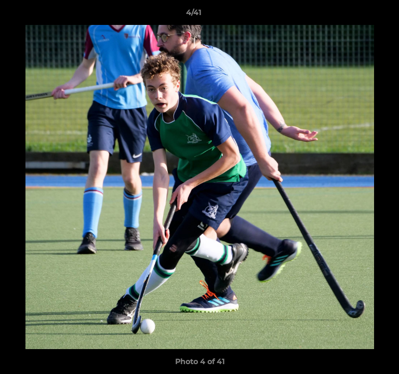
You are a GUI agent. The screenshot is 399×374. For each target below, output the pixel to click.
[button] (361, 15)
